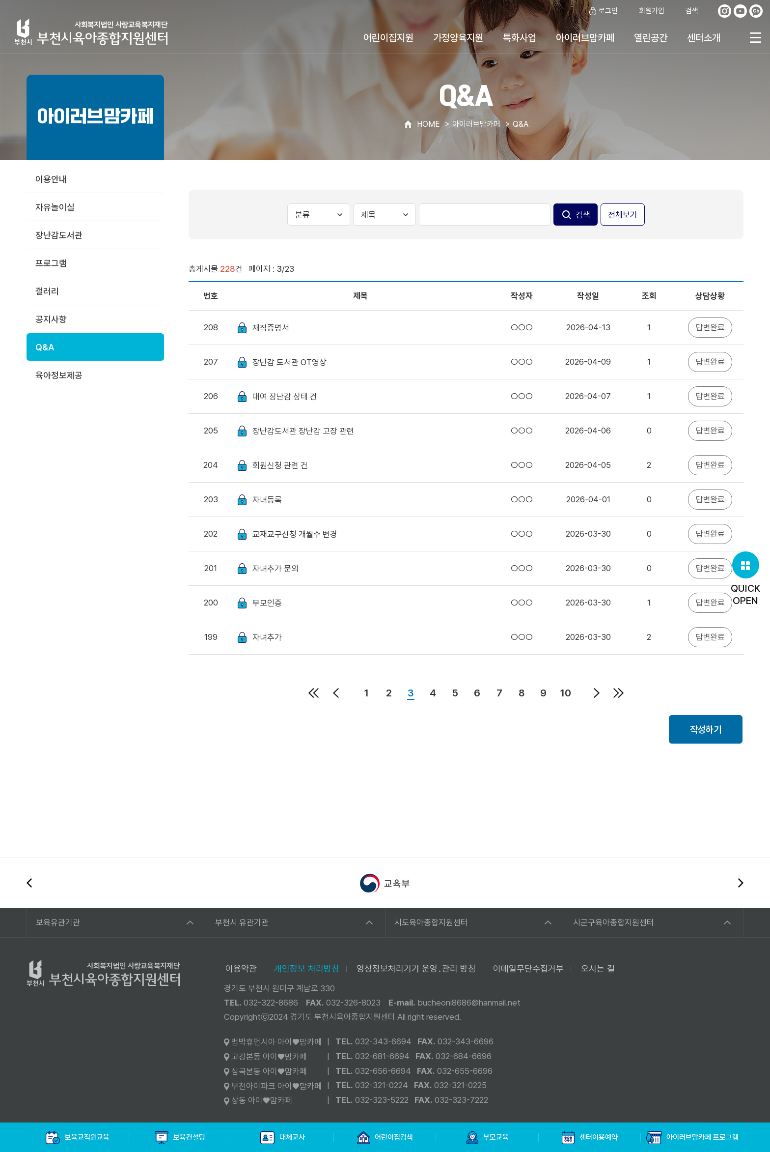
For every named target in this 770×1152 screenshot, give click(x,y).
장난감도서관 (58, 235)
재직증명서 (270, 328)
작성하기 (705, 729)
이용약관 (241, 968)
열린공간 (650, 38)
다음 (740, 883)
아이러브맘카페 (585, 38)
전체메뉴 (755, 38)
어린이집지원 (388, 38)
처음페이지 (314, 693)
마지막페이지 (619, 693)
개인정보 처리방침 (306, 968)
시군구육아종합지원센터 (613, 922)
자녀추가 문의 (275, 569)
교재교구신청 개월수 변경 (294, 534)
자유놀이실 (55, 207)
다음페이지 (596, 693)
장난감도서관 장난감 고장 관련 (303, 431)
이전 (29, 883)
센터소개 (703, 38)
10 (565, 693)
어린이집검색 (385, 1137)
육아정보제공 (58, 375)
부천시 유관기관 (242, 922)
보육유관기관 (58, 922)
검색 (686, 11)
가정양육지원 (458, 38)
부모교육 (488, 1137)
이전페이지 (336, 693)
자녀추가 (267, 637)
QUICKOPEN (745, 578)
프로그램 (51, 263)
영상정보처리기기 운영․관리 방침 (416, 968)
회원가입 (646, 11)
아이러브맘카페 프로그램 (692, 1137)
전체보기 (622, 215)
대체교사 (282, 1137)
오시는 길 (598, 968)
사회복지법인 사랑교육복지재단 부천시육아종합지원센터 (91, 31)
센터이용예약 (590, 1137)
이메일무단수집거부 (528, 968)
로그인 (602, 11)
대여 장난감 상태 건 (284, 397)
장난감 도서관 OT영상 (289, 362)
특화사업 (519, 38)
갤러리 (47, 291)
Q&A (44, 347)
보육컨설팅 (180, 1137)
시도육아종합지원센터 (431, 922)
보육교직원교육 (78, 1137)
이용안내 (51, 179)
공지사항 (51, 319)
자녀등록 (267, 500)
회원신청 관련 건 (280, 465)
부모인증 (267, 603)
